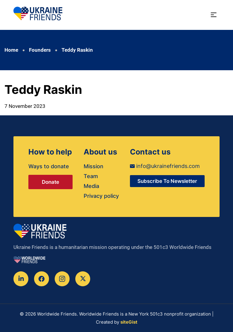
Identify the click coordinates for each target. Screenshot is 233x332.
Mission (93, 166)
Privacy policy (101, 196)
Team (91, 176)
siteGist (128, 322)
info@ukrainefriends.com (165, 166)
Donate (50, 182)
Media (91, 186)
